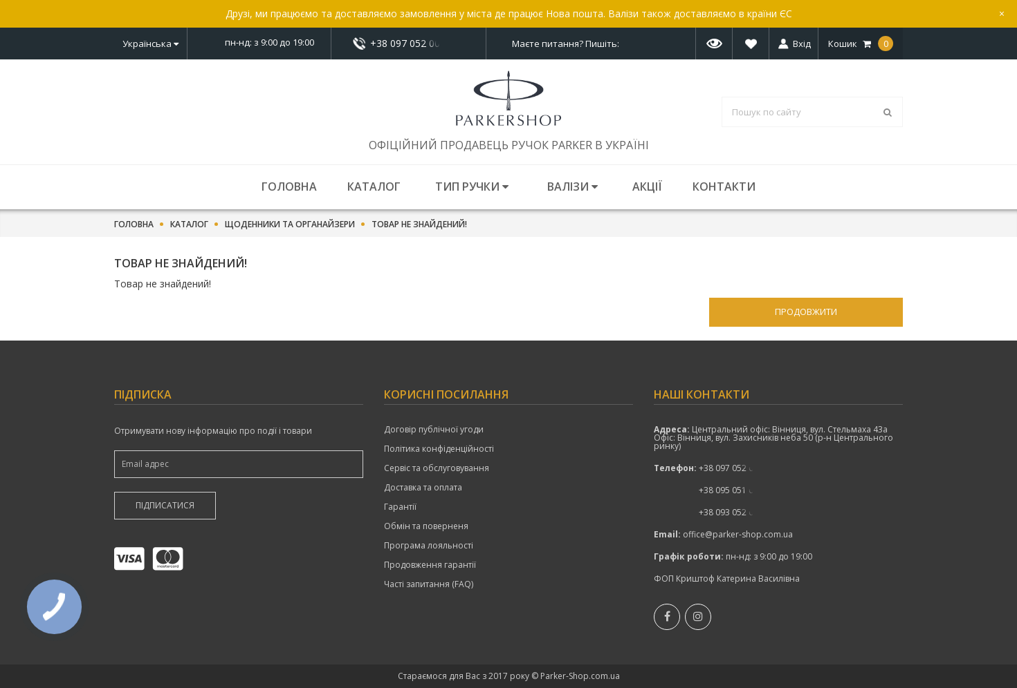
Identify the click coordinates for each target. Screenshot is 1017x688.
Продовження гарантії (430, 565)
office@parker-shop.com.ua (738, 534)
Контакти (724, 186)
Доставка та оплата (423, 488)
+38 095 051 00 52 (734, 490)
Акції (647, 186)
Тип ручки (471, 186)
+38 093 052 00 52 (734, 512)
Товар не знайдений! (419, 224)
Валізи (572, 186)
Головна (289, 186)
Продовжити (806, 311)
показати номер (408, 43)
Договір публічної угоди (434, 430)
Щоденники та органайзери (290, 224)
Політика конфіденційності (439, 449)
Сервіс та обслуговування (436, 468)
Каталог (374, 186)
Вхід (802, 43)
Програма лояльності (428, 546)
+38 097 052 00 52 (408, 43)
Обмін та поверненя (426, 526)
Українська (150, 43)
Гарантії (400, 507)
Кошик (860, 43)
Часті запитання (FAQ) (428, 584)
